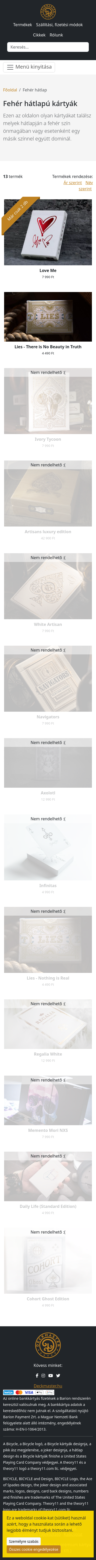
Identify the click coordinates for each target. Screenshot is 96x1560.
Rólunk (56, 35)
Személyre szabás (23, 1541)
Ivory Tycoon (48, 439)
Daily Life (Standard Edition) (48, 1206)
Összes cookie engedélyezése (33, 1549)
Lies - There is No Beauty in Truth (48, 347)
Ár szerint (72, 182)
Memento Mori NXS (48, 1130)
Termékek (22, 24)
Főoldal (10, 90)
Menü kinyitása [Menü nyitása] (29, 67)
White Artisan (48, 624)
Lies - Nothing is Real (48, 978)
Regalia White (48, 1054)
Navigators (48, 717)
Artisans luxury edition (48, 531)
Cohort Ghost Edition (48, 1299)
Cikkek (39, 35)
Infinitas (48, 885)
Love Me (47, 270)
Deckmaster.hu (48, 1386)
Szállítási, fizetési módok (59, 24)
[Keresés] (48, 47)
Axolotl (48, 793)
